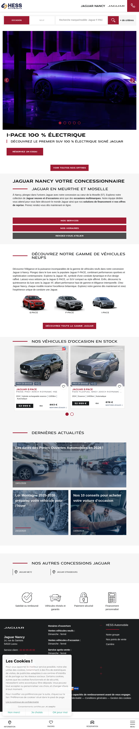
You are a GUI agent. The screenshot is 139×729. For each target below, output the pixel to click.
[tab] (75, 626)
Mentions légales (58, 407)
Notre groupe (112, 634)
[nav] (132, 724)
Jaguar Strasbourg (65, 572)
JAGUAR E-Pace (26, 389)
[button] (6, 80)
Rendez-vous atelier (69, 235)
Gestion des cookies (120, 698)
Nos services (69, 220)
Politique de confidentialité (68, 698)
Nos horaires (69, 228)
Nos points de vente (116, 639)
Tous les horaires (57, 659)
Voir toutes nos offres (69, 167)
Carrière (110, 644)
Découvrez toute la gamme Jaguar (69, 325)
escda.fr (40, 679)
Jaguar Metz (23, 572)
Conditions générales (96, 698)
